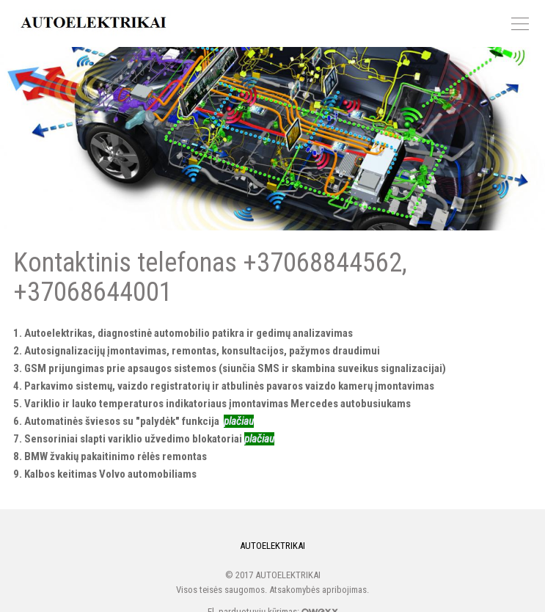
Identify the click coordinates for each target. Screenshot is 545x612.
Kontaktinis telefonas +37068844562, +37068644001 (272, 138)
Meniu (520, 24)
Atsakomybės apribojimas (318, 589)
